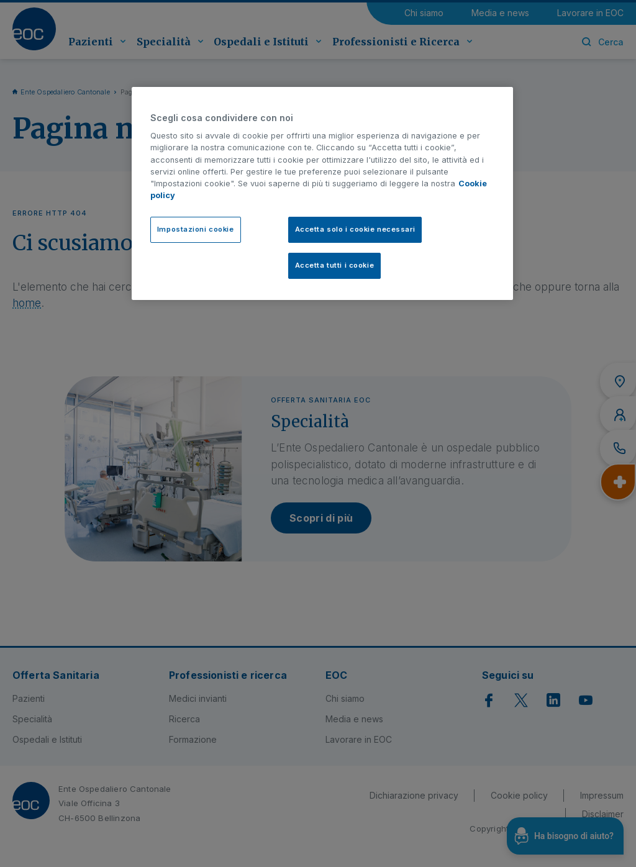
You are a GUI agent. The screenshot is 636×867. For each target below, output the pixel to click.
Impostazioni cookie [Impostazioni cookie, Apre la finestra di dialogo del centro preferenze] (195, 229)
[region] (322, 194)
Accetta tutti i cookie (335, 265)
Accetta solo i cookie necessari (355, 229)
